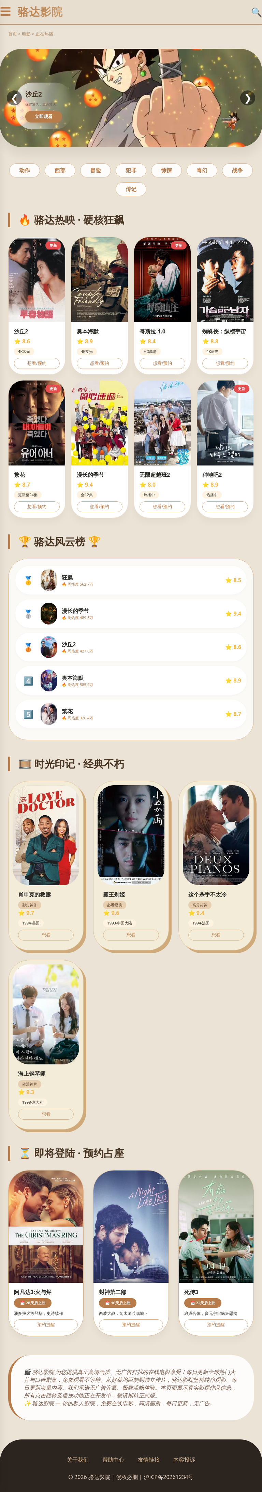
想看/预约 (36, 363)
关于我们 (78, 1459)
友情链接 (149, 1459)
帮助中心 (113, 1459)
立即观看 (44, 116)
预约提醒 (46, 1324)
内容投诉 (184, 1459)
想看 (46, 934)
